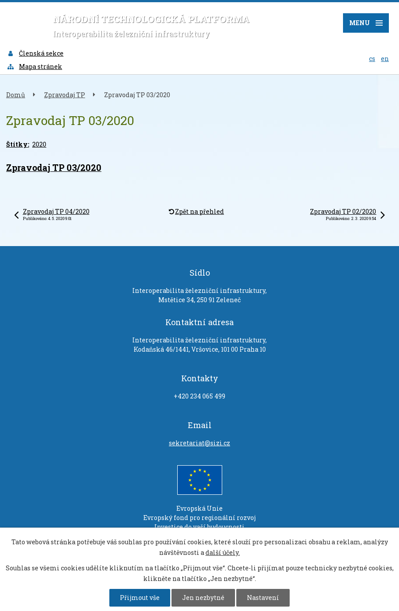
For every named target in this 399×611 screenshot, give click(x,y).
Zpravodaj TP (64, 95)
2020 (39, 144)
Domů (15, 95)
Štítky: (17, 144)
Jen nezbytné (203, 597)
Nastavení (263, 597)
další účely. (222, 552)
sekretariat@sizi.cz (199, 443)
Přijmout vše (140, 597)
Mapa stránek (34, 66)
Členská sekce (35, 53)
